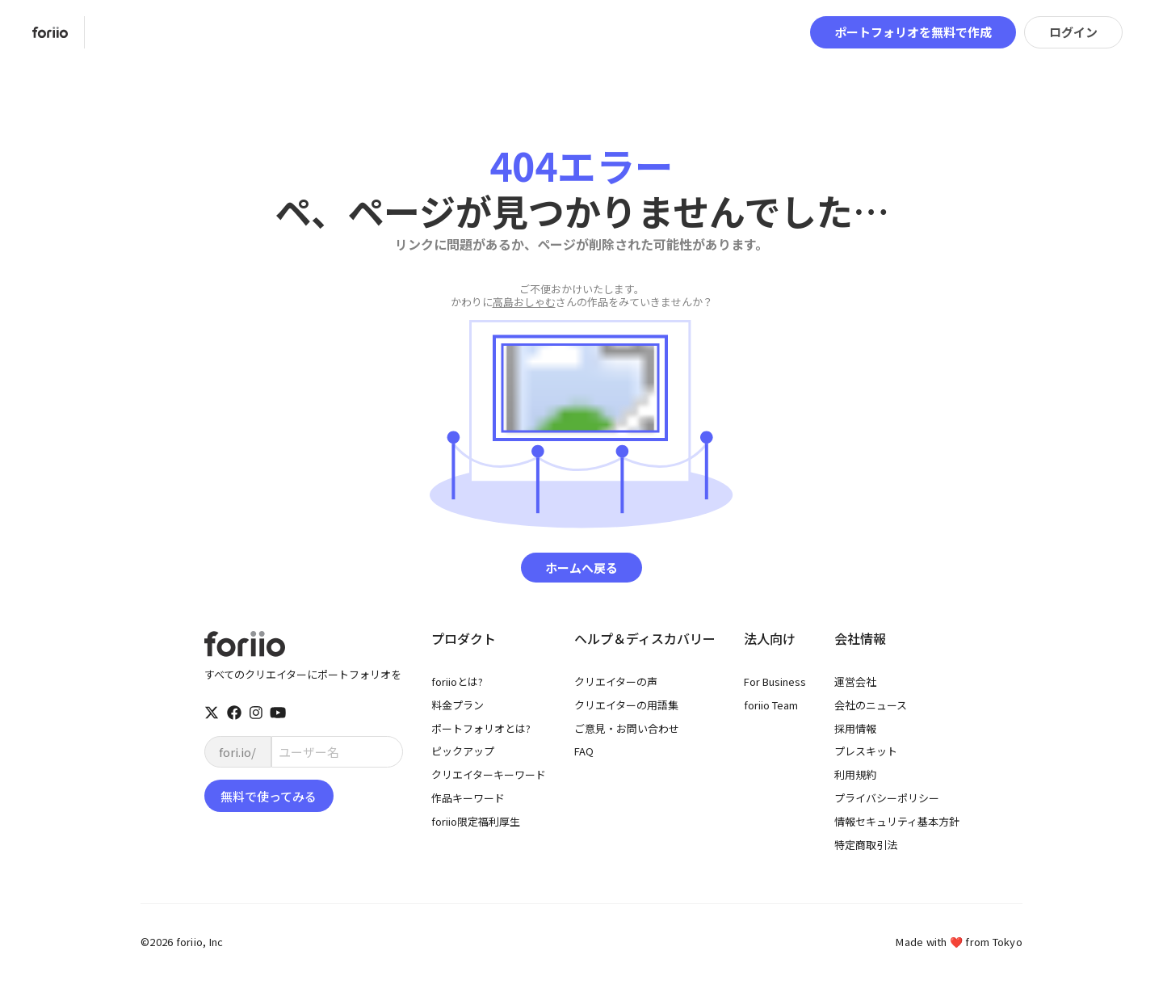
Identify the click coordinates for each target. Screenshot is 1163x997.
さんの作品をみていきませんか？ (582, 296)
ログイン (1073, 31)
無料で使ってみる (268, 796)
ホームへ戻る (581, 567)
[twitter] (211, 712)
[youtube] (278, 712)
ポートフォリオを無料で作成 (913, 31)
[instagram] (256, 712)
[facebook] (234, 712)
